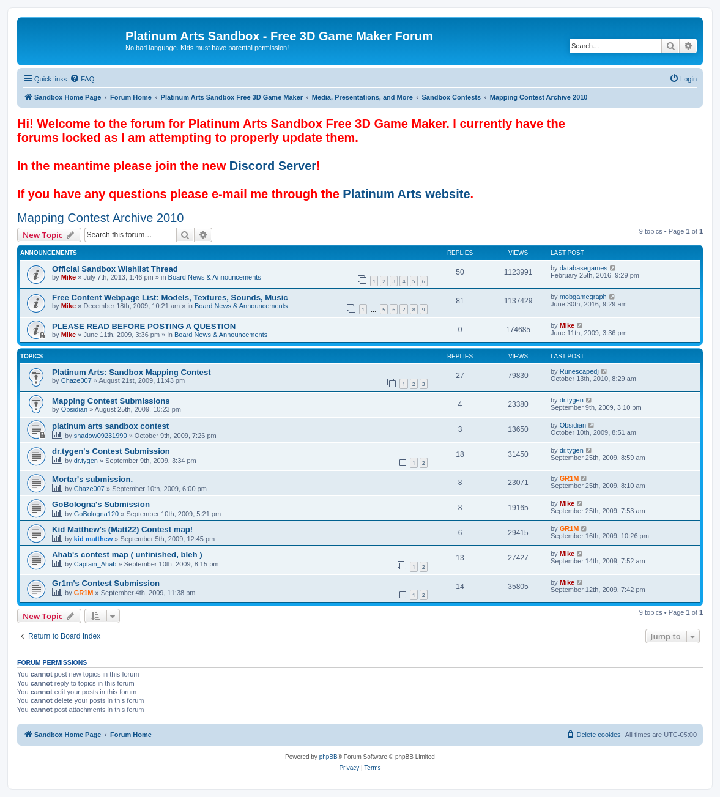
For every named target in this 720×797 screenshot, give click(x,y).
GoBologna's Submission (101, 504)
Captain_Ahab (95, 564)
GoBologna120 (96, 513)
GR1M (569, 478)
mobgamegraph (583, 296)
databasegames (583, 268)
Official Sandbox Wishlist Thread (115, 268)
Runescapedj (579, 371)
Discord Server (272, 165)
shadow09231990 (100, 435)
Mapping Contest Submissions (111, 401)
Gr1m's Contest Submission (106, 583)
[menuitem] (82, 79)
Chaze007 (76, 380)
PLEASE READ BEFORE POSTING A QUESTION (144, 326)
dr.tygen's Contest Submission (111, 451)
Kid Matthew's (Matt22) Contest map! (122, 529)
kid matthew (93, 539)
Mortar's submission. (92, 479)
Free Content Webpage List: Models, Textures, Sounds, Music (170, 297)
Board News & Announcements (214, 277)
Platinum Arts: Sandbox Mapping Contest (131, 372)
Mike (68, 277)
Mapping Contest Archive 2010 (100, 217)
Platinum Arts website (406, 194)
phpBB (328, 757)
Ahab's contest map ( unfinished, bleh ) (127, 554)
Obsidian (74, 409)
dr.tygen (572, 400)
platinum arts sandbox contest (110, 426)
